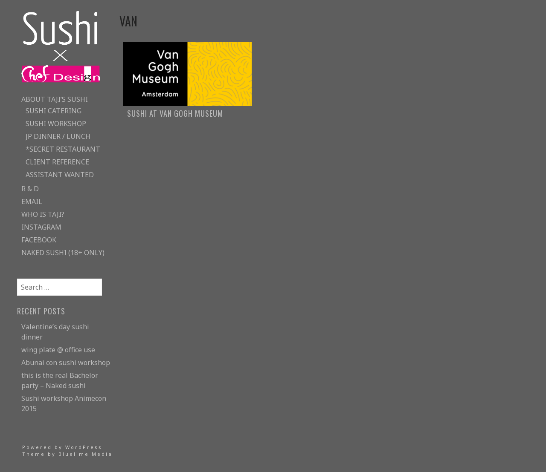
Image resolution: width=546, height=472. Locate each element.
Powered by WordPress (62, 447)
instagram (41, 227)
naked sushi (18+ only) (63, 252)
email (31, 201)
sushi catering (53, 110)
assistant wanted (60, 174)
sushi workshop (56, 123)
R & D (30, 188)
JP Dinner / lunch (58, 136)
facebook (38, 240)
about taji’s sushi (54, 99)
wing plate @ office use (58, 349)
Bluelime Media (85, 454)
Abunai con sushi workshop (65, 362)
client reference (57, 162)
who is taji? (42, 214)
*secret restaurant (63, 149)
